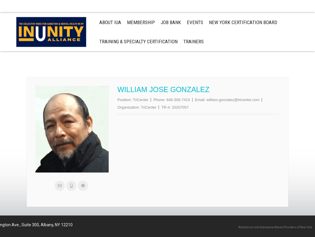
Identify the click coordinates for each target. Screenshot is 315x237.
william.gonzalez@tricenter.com (232, 100)
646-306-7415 (178, 100)
